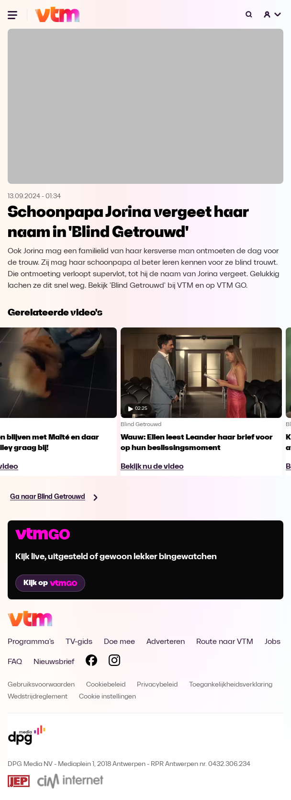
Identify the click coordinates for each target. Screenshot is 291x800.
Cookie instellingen (107, 696)
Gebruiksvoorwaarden (41, 684)
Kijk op (50, 583)
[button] (272, 14)
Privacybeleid (157, 684)
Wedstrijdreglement (37, 696)
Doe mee (119, 642)
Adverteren (165, 642)
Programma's (31, 642)
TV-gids (79, 642)
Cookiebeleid (105, 684)
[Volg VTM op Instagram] (114, 662)
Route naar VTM (224, 642)
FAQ (15, 662)
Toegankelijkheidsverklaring (230, 684)
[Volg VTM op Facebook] (91, 662)
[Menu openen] (13, 14)
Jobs (272, 642)
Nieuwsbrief (54, 662)
